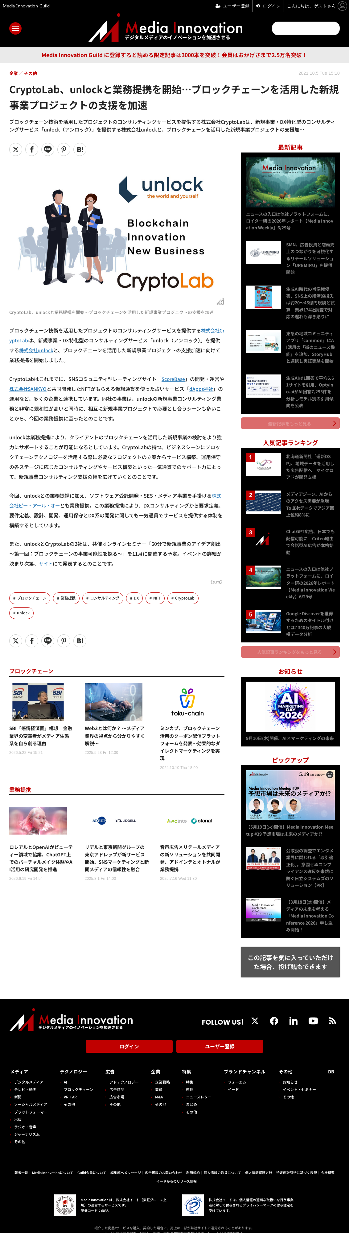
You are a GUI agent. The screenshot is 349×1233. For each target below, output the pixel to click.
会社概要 (328, 1163)
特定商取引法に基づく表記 (296, 1163)
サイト (46, 563)
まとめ (188, 1095)
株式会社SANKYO (34, 388)
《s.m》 (216, 581)
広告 (108, 1063)
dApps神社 (208, 388)
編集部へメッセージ (125, 1163)
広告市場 (115, 1087)
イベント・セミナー (301, 1080)
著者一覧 (21, 1163)
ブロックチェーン (33, 598)
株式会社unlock (37, 350)
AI (65, 1073)
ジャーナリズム (27, 1125)
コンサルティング (109, 598)
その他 (19, 1132)
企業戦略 (160, 1073)
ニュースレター (195, 1087)
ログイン (129, 1039)
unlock (23, 613)
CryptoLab (191, 598)
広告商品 (115, 1080)
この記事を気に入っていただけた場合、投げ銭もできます (291, 955)
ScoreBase (174, 378)
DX (142, 598)
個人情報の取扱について (222, 1163)
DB (332, 1063)
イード (229, 1080)
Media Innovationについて (52, 1163)
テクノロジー (74, 1063)
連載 (186, 1080)
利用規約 (193, 1163)
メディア (20, 1063)
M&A (156, 1087)
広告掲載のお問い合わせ (163, 1163)
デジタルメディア (28, 1073)
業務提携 (71, 598)
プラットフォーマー (30, 1102)
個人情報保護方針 (258, 1163)
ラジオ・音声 (25, 1117)
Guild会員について (91, 1163)
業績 (156, 1080)
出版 (18, 1110)
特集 (183, 1063)
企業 (153, 1063)
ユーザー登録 (220, 1039)
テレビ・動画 (25, 1080)
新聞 (18, 1087)
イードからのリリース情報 (176, 1172)
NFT (163, 598)
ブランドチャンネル (244, 1063)
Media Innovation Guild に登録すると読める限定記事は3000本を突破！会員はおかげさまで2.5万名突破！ (174, 55)
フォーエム (233, 1073)
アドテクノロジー (122, 1073)
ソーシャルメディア (30, 1095)
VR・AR (69, 1087)
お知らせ (292, 1073)
